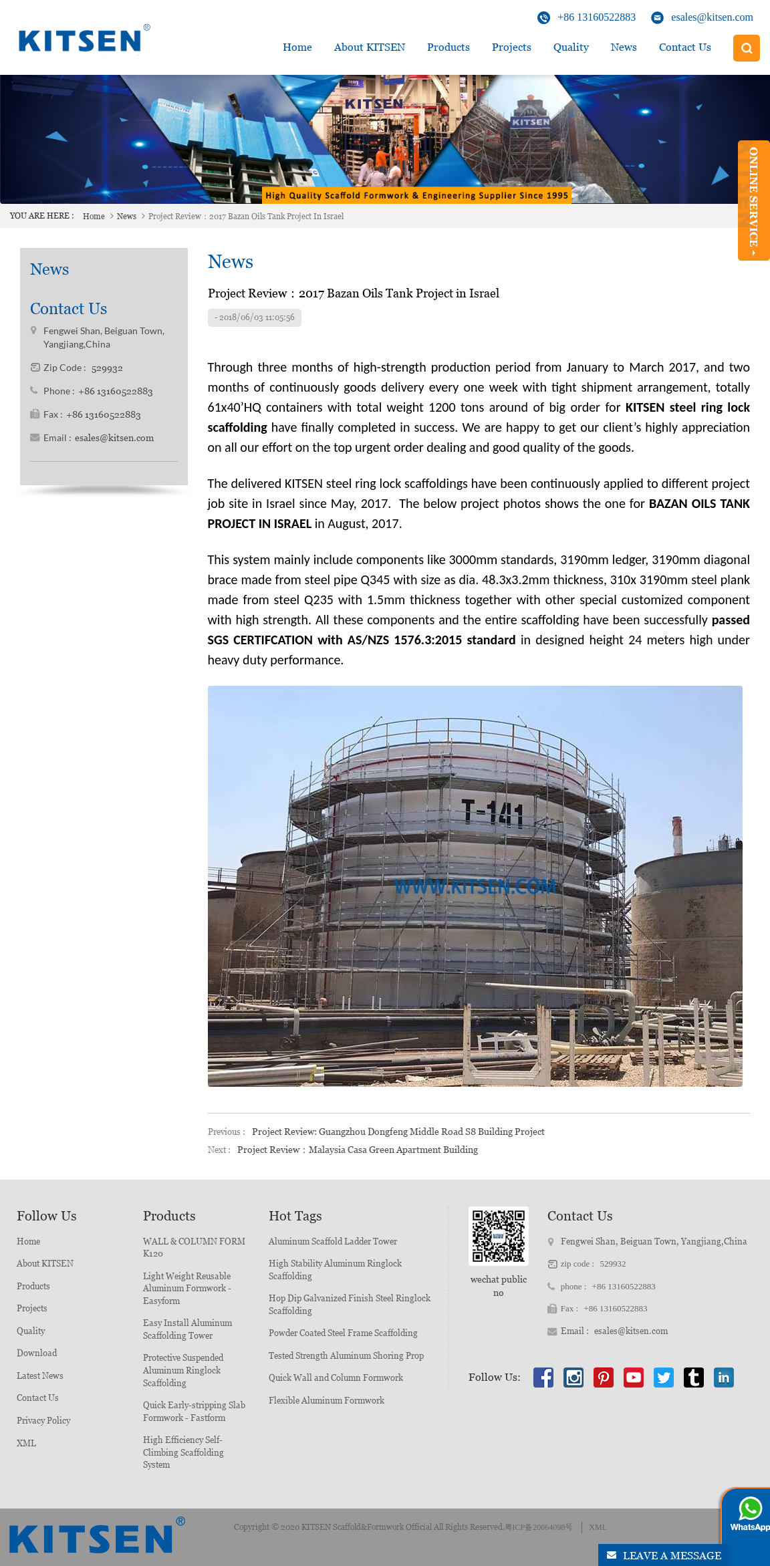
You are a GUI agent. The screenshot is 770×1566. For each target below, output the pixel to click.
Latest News (40, 1376)
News (624, 47)
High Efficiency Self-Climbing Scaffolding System (183, 1452)
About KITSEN (45, 1264)
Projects (511, 47)
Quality (571, 47)
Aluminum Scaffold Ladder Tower (333, 1241)
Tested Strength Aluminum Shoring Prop (346, 1356)
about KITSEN (369, 47)
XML (26, 1443)
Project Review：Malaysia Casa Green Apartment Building (357, 1149)
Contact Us (685, 47)
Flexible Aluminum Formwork (326, 1401)
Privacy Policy (43, 1421)
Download (37, 1353)
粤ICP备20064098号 (539, 1527)
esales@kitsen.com (712, 17)
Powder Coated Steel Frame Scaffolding (343, 1333)
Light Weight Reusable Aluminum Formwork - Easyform (187, 1288)
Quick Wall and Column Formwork (336, 1378)
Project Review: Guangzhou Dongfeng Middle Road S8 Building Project (398, 1131)
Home (297, 47)
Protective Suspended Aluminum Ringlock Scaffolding (183, 1370)
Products (448, 47)
